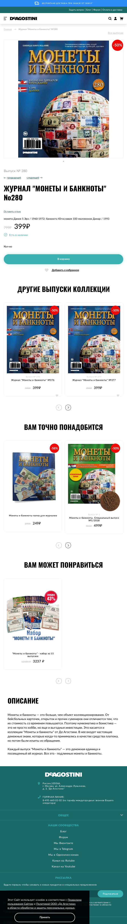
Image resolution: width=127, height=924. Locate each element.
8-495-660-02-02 (52, 800)
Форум (96, 10)
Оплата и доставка (112, 10)
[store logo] (23, 18)
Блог (88, 10)
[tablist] (63, 815)
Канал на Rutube (63, 860)
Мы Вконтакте (63, 843)
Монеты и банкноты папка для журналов (33, 515)
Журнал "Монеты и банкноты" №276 (33, 380)
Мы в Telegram (63, 849)
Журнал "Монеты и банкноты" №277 (94, 380)
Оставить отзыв (12, 211)
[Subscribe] (110, 893)
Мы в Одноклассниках (63, 855)
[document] (45, 910)
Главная (8, 29)
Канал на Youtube (63, 866)
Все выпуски (115, 33)
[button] (63, 161)
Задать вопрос (76, 10)
